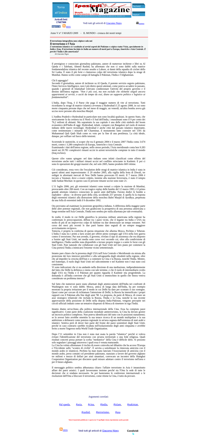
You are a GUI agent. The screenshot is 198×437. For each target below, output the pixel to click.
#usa (117, 412)
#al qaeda (64, 404)
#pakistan (132, 404)
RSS (68, 27)
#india (103, 404)
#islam (117, 404)
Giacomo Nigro (114, 23)
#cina (91, 404)
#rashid (86, 412)
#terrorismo (102, 412)
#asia (79, 404)
